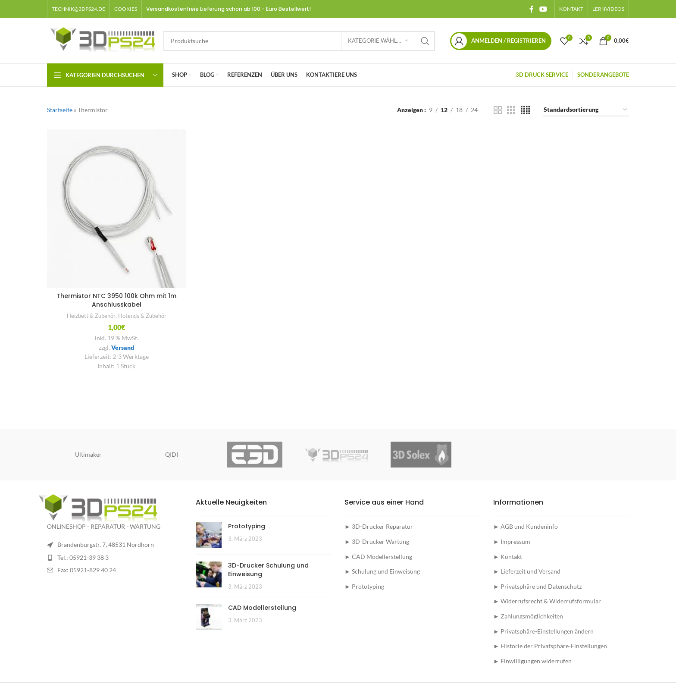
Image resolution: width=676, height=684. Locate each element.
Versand (122, 347)
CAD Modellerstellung (262, 607)
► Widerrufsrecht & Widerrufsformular (547, 601)
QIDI (171, 454)
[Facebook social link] (531, 9)
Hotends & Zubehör (142, 315)
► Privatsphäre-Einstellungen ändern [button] (543, 631)
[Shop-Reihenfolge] (586, 110)
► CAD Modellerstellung (378, 556)
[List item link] (115, 557)
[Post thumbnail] (209, 535)
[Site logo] (101, 40)
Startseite (59, 109)
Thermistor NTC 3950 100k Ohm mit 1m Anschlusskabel (116, 300)
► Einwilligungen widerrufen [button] (532, 661)
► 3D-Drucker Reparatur (378, 526)
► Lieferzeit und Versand (526, 571)
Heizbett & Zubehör (91, 315)
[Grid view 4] (525, 110)
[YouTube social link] (543, 9)
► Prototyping (364, 586)
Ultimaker (88, 454)
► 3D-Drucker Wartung (376, 541)
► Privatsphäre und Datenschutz (537, 586)
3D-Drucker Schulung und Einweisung (268, 569)
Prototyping (246, 526)
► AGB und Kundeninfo (525, 526)
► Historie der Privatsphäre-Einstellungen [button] (550, 645)
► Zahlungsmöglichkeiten (528, 616)
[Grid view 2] (498, 110)
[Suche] (299, 41)
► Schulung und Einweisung (382, 571)
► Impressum (511, 541)
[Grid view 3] (511, 110)
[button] (125, 9)
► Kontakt (507, 556)
